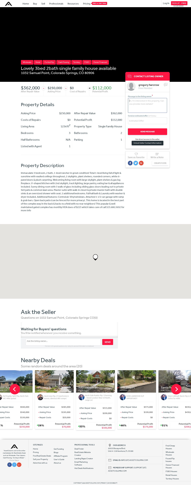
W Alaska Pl (127, 387)
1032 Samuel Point (35, 73)
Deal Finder (79, 449)
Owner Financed (100, 62)
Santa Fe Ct (168, 387)
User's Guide (59, 459)
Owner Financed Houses (172, 466)
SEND (108, 342)
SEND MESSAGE (147, 131)
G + (19, 465)
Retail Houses (171, 475)
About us (57, 463)
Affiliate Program (61, 456)
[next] (176, 389)
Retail (38, 62)
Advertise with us (40, 463)
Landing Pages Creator (83, 458)
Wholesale (27, 62)
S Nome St (44, 387)
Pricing (86, 3)
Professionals (56, 3)
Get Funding (59, 449)
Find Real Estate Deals (42, 456)
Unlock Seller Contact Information (147, 143)
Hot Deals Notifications (83, 468)
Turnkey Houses (172, 478)
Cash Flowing (63, 62)
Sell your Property (40, 459)
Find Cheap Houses (170, 447)
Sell (43, 3)
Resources (73, 3)
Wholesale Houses (170, 453)
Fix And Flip (49, 62)
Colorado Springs (64, 73)
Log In (166, 3)
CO (81, 73)
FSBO (86, 62)
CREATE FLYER (160, 163)
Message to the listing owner (140, 96)
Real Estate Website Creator (82, 453)
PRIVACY (104, 483)
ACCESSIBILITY (112, 483)
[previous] (15, 389)
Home (26, 3)
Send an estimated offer (142, 115)
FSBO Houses (171, 471)
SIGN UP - (179, 3)
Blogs (56, 452)
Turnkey (76, 62)
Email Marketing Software (81, 463)
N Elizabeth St (87, 387)
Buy (35, 3)
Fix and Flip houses (170, 459)
